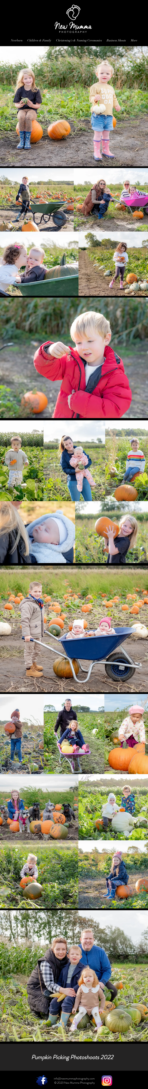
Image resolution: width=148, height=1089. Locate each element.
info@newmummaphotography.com (74, 1078)
